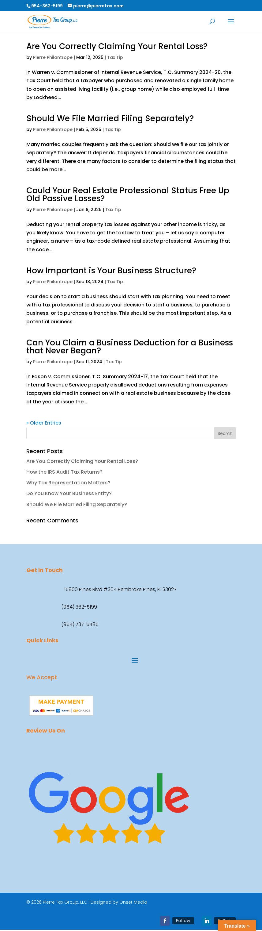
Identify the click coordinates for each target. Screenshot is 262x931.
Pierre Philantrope (53, 57)
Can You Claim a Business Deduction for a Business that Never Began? (129, 346)
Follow (183, 921)
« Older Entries (43, 422)
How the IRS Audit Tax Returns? (64, 471)
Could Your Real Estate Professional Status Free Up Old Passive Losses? (127, 194)
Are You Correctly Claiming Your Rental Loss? (117, 46)
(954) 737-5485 (80, 624)
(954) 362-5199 (79, 606)
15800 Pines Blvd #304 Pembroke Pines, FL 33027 (120, 589)
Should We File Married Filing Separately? (110, 118)
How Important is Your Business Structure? (111, 270)
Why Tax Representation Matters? (68, 482)
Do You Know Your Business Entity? (69, 493)
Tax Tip (115, 57)
